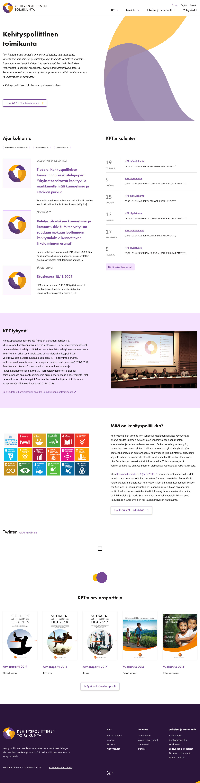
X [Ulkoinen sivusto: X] (110, 773)
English (184, 5)
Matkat (141, 748)
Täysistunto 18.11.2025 (55, 276)
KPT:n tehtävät (114, 735)
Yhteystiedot (190, 10)
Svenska (193, 5)
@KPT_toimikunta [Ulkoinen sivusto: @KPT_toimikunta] (28, 532)
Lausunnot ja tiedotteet (52, 160)
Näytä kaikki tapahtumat (120, 266)
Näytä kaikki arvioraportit (100, 686)
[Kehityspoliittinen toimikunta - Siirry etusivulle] (24, 8)
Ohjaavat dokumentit (180, 753)
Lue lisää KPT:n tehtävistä (131, 510)
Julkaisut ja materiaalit (159, 10)
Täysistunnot (45, 267)
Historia (111, 744)
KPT (112, 10)
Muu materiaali (176, 757)
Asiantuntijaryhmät (148, 740)
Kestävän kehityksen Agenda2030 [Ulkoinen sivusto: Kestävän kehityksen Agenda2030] (135, 474)
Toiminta (131, 10)
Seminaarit (44, 212)
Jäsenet (111, 740)
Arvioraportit (175, 735)
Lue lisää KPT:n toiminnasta (25, 103)
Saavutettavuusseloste (60, 767)
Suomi (174, 5)
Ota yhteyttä (113, 748)
